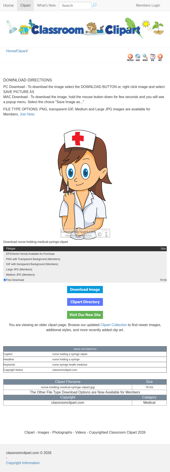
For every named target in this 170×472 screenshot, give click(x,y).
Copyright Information (23, 463)
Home (8, 5)
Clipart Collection (113, 325)
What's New (46, 5)
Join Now (26, 114)
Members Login (148, 5)
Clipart (27, 5)
